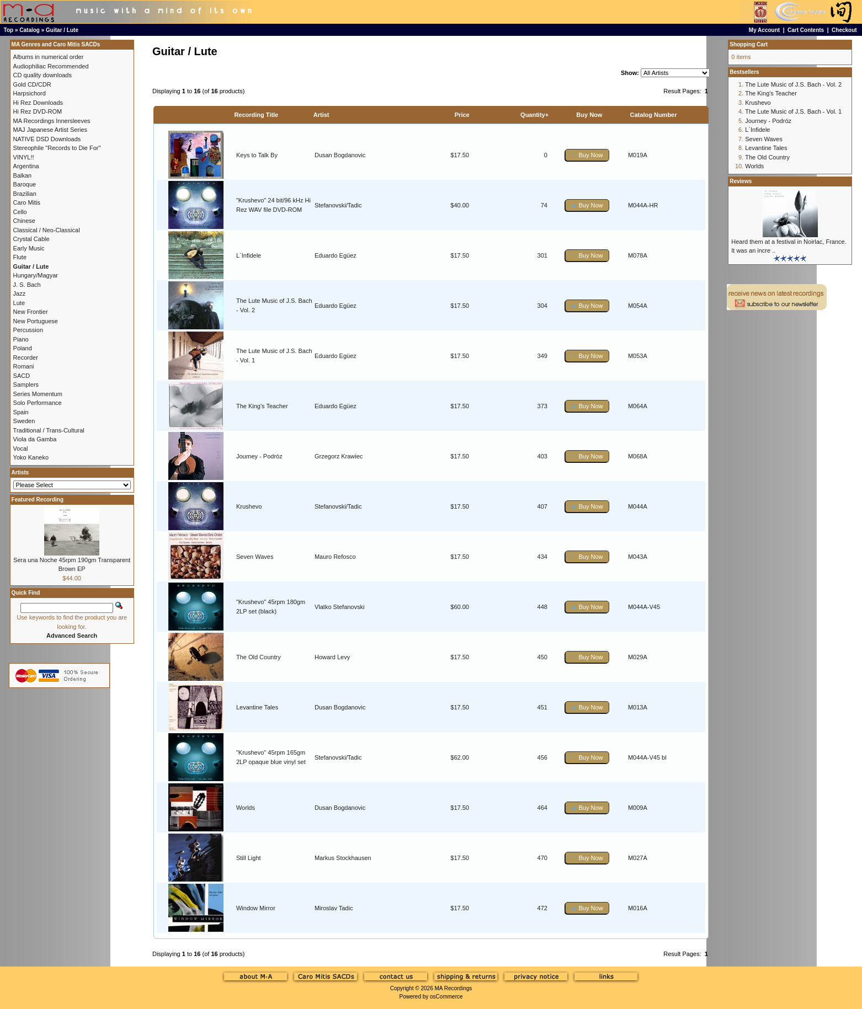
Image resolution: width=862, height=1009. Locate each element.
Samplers (26, 384)
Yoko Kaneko (31, 457)
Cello (20, 212)
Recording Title (256, 114)
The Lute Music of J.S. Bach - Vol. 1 (793, 111)
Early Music (29, 248)
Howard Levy (332, 657)
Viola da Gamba (35, 439)
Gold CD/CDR (32, 84)
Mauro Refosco (335, 556)
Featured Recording (37, 500)
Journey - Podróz (259, 456)
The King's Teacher (262, 406)
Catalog (29, 30)
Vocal (20, 448)
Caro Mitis (27, 202)
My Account (764, 30)
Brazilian (24, 193)
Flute (19, 257)
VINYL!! (23, 157)
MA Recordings (453, 988)
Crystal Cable (31, 239)
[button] (587, 155)
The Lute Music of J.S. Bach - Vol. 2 (793, 84)
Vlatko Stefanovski (340, 607)
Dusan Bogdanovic (340, 155)
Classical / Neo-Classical (46, 230)
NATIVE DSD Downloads (47, 139)
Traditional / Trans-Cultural (48, 430)
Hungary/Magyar (35, 275)
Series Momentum (37, 394)
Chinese (24, 220)
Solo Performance (37, 402)
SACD (21, 375)
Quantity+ (534, 114)
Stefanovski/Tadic (338, 205)
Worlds (245, 807)
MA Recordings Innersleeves (52, 121)
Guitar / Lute (62, 30)
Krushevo (249, 506)
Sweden (24, 421)
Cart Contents (805, 30)
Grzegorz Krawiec (339, 456)
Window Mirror (255, 908)
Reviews (741, 181)
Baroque (24, 184)
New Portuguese (35, 321)
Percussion (28, 330)
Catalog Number (653, 114)
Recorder (25, 357)
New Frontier (30, 311)
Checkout (844, 30)
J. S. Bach (27, 284)
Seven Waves (254, 556)
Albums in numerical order (48, 57)
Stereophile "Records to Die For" (57, 148)
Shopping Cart (749, 44)
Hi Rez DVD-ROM (37, 111)
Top (9, 30)
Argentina (26, 166)
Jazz (19, 293)
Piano (21, 339)
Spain (21, 412)
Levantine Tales (257, 707)
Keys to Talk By (257, 155)
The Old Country (258, 657)
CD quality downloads (42, 75)
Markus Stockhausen (343, 858)
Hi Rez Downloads (38, 102)
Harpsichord (29, 93)
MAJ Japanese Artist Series (50, 129)
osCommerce (446, 997)
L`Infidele (248, 255)
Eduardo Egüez (335, 255)
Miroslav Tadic (334, 908)
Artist (321, 114)
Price (462, 114)
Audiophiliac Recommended (51, 66)
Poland (22, 348)
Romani (23, 366)
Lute (19, 303)
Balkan (22, 175)
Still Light (248, 858)
